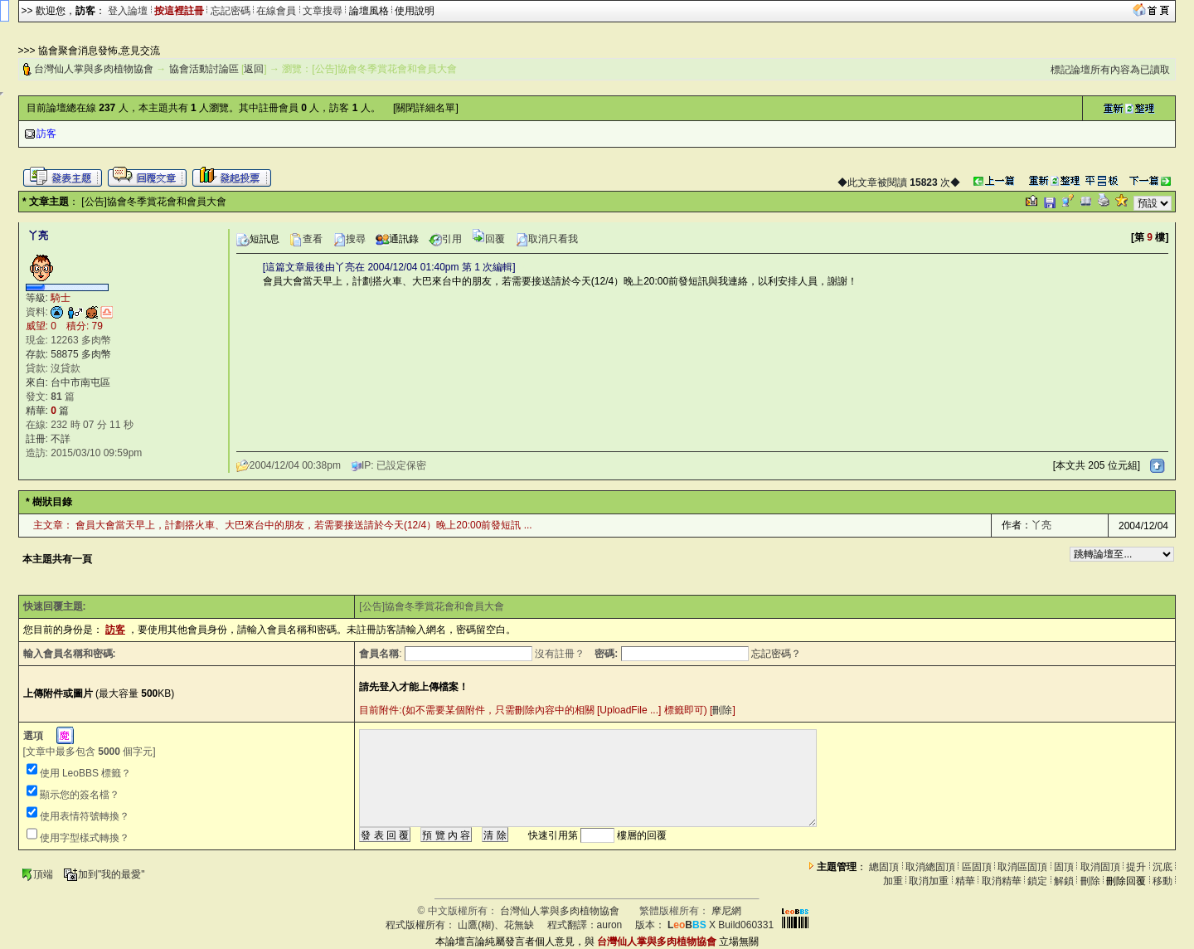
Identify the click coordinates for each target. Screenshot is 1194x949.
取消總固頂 (930, 867)
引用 (445, 239)
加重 (893, 881)
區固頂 (977, 867)
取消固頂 (1100, 867)
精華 (965, 881)
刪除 (722, 710)
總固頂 (884, 867)
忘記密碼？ (776, 653)
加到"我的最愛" (104, 874)
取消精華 (1002, 881)
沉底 (1162, 867)
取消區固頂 (1022, 867)
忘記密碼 (230, 11)
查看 (306, 239)
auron (610, 925)
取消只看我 (546, 239)
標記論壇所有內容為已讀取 (1110, 69)
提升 (1136, 867)
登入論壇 (128, 11)
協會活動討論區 (204, 69)
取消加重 (929, 881)
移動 (1162, 881)
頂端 (37, 874)
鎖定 (1037, 881)
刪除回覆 (1126, 881)
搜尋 (349, 239)
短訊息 (257, 239)
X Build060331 (720, 925)
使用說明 (414, 11)
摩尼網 (726, 911)
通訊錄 (397, 239)
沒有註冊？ (560, 653)
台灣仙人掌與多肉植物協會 (93, 69)
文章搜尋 (322, 11)
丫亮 (1041, 525)
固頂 (1064, 867)
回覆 (488, 239)
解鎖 (1064, 881)
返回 (254, 69)
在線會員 (276, 11)
